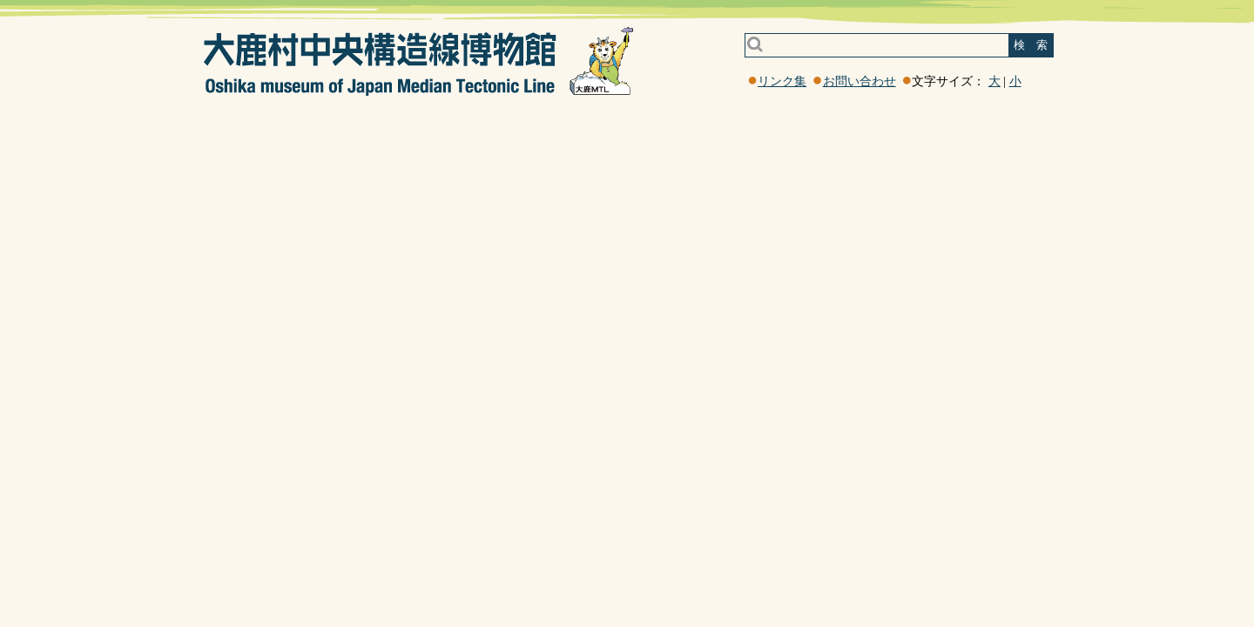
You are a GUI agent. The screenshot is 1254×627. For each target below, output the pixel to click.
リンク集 (782, 81)
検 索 (1031, 44)
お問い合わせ (859, 81)
